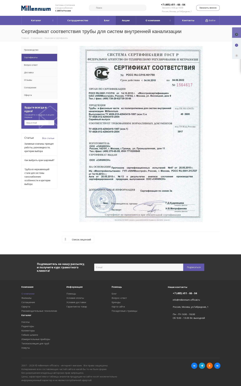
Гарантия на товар (76, 306)
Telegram (202, 366)
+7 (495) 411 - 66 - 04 (173, 4)
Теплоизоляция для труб (35, 343)
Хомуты (25, 347)
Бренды (116, 302)
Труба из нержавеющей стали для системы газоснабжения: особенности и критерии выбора (37, 176)
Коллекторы (28, 330)
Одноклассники (210, 366)
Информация (74, 286)
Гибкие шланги (29, 334)
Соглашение (28, 302)
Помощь (71, 293)
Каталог (26, 315)
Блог (114, 293)
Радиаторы (27, 326)
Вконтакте (194, 366)
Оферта (25, 306)
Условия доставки (76, 302)
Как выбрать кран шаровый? (39, 160)
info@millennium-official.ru (186, 299)
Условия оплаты (75, 297)
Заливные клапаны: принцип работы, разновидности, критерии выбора (39, 147)
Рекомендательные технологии (39, 310)
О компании (27, 293)
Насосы (25, 321)
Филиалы (26, 297)
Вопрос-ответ (119, 297)
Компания (27, 286)
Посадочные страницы (124, 310)
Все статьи (48, 138)
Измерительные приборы (35, 339)
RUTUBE (217, 366)
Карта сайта (118, 306)
